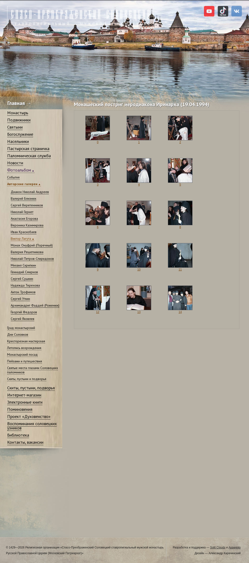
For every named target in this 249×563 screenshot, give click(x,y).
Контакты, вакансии (25, 442)
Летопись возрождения (24, 348)
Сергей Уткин (20, 299)
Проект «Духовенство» (29, 416)
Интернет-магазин (24, 395)
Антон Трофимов (23, 292)
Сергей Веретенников (27, 205)
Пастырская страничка (28, 148)
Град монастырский (21, 328)
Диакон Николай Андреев (30, 192)
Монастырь (17, 112)
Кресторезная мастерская (26, 341)
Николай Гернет (22, 212)
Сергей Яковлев (22, 319)
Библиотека (18, 435)
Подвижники (19, 120)
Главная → (19, 103)
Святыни (15, 127)
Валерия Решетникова (27, 252)
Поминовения (19, 409)
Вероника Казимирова (27, 225)
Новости (15, 163)
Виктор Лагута (21, 238)
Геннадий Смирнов (24, 272)
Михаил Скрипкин (23, 265)
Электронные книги (24, 402)
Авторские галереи (22, 184)
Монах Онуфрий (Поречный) (32, 245)
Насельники (18, 141)
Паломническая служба (29, 155)
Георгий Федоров (24, 312)
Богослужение (20, 134)
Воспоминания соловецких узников (32, 426)
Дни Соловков (17, 334)
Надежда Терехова (25, 285)
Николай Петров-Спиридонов (32, 258)
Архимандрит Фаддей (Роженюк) (35, 305)
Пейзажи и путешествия (24, 361)
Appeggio (234, 547)
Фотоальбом (19, 170)
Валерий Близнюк (23, 198)
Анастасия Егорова (24, 218)
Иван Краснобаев (23, 232)
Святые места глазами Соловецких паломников (32, 370)
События (13, 177)
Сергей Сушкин (22, 278)
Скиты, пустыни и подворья (26, 379)
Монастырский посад (22, 354)
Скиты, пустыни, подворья (31, 388)
